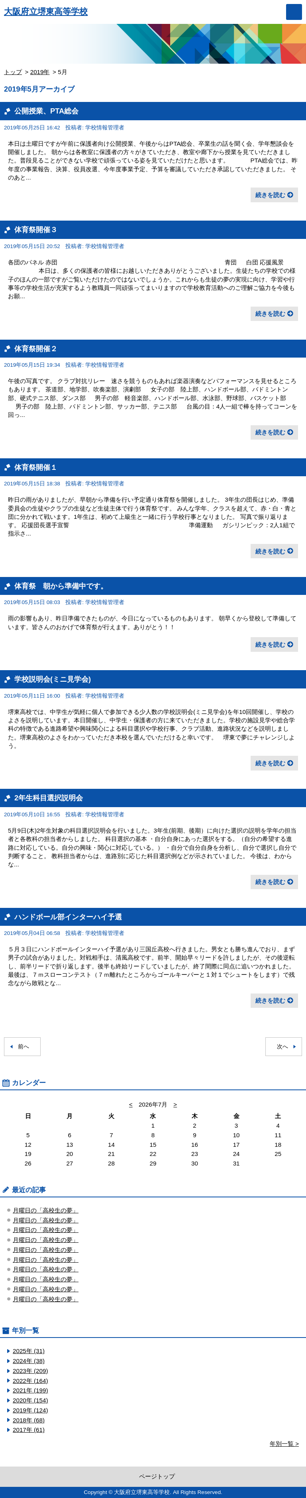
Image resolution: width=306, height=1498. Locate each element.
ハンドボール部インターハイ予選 (68, 917)
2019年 (40, 71)
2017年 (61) (29, 1429)
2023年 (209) (30, 1370)
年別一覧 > (284, 1443)
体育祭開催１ (35, 467)
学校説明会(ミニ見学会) (52, 679)
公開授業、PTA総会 (46, 111)
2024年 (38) (29, 1360)
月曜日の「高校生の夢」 (45, 1210)
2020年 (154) (30, 1400)
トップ (13, 71)
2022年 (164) (30, 1380)
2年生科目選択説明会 (48, 798)
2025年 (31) (29, 1350)
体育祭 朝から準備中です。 (61, 586)
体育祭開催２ (35, 348)
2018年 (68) (29, 1420)
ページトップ (157, 1476)
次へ (282, 1047)
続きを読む (270, 195)
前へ (23, 1047)
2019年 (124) (30, 1410)
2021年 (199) (30, 1390)
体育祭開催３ (35, 229)
